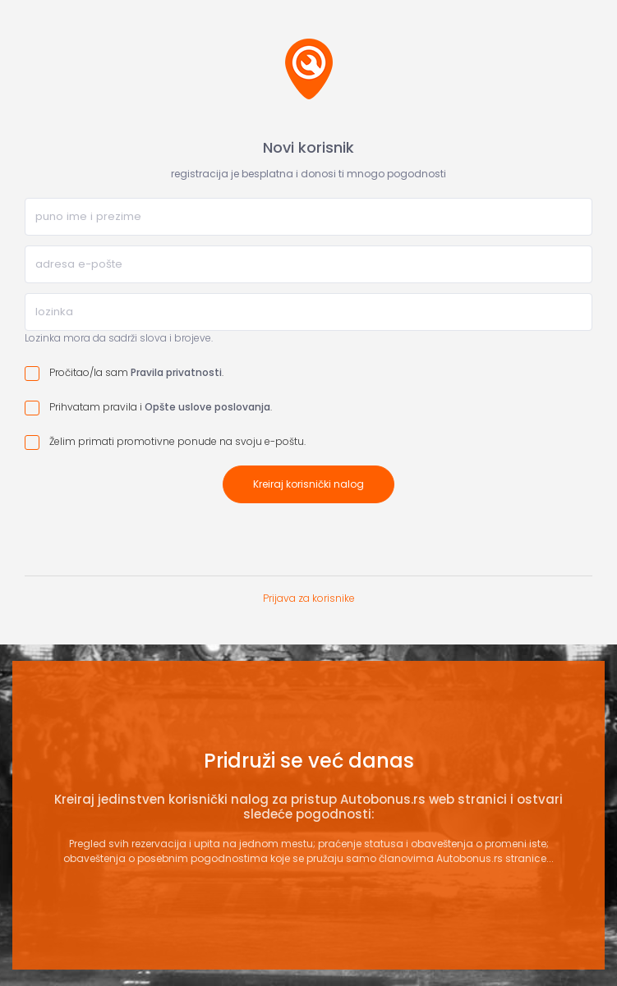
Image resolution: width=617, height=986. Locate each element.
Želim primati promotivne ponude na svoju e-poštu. (165, 441)
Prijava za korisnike (309, 598)
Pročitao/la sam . (124, 372)
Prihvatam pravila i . (148, 407)
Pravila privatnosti (176, 372)
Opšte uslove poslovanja (207, 407)
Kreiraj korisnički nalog (308, 484)
